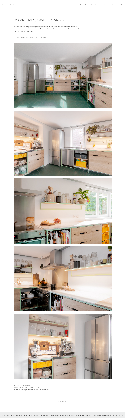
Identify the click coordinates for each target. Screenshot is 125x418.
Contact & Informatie (86, 5)
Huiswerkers (114, 5)
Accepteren (116, 415)
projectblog (34, 37)
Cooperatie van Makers (102, 5)
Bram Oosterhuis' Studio (10, 5)
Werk (122, 5)
